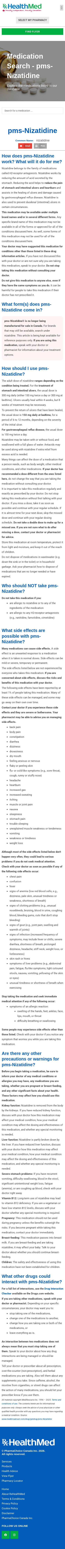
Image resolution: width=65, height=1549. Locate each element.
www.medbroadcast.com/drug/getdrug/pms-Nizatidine (27, 1419)
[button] (61, 8)
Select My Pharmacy (32, 20)
